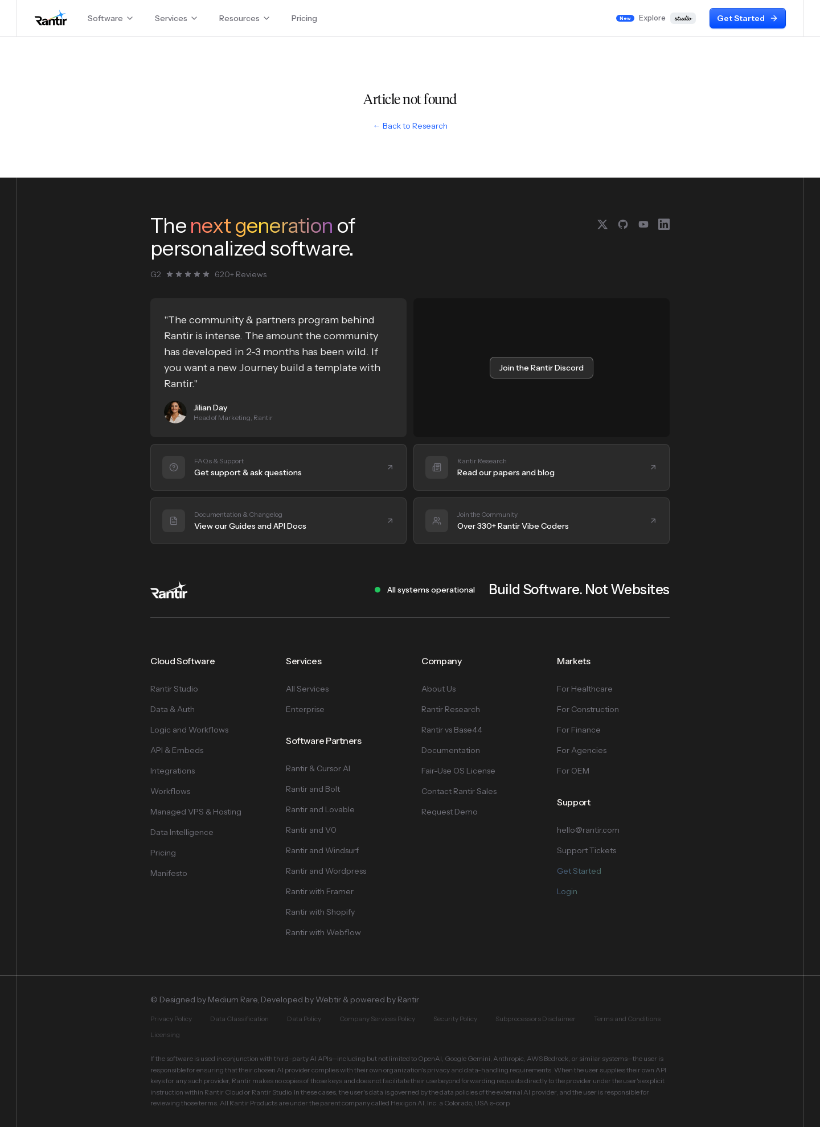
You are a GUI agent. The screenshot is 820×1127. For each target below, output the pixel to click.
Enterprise (305, 709)
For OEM (573, 771)
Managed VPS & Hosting (195, 812)
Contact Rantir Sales (459, 791)
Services (177, 18)
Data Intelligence (182, 832)
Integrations (172, 771)
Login (567, 891)
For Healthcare (585, 689)
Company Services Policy (377, 1018)
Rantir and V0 (311, 830)
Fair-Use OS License (458, 771)
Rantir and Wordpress (326, 871)
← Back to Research (410, 126)
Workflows (170, 791)
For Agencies (581, 750)
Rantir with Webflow (323, 932)
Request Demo (449, 812)
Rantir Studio (174, 689)
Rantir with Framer (320, 891)
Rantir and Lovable (320, 809)
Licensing (165, 1034)
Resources (245, 18)
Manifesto (168, 873)
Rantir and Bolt (313, 789)
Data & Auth (172, 709)
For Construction (588, 709)
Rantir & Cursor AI (318, 768)
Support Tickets (586, 850)
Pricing (304, 18)
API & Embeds (176, 750)
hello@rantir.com (588, 830)
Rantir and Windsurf (322, 850)
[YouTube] (643, 224)
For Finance (579, 730)
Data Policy (304, 1018)
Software (111, 18)
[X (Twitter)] (602, 224)
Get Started (747, 18)
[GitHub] (623, 224)
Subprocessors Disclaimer (535, 1018)
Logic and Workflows (189, 730)
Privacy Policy (171, 1018)
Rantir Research (450, 709)
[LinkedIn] (664, 224)
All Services (307, 689)
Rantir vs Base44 (451, 730)
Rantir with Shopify (320, 912)
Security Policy (455, 1018)
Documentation (450, 750)
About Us (438, 689)
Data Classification (239, 1018)
